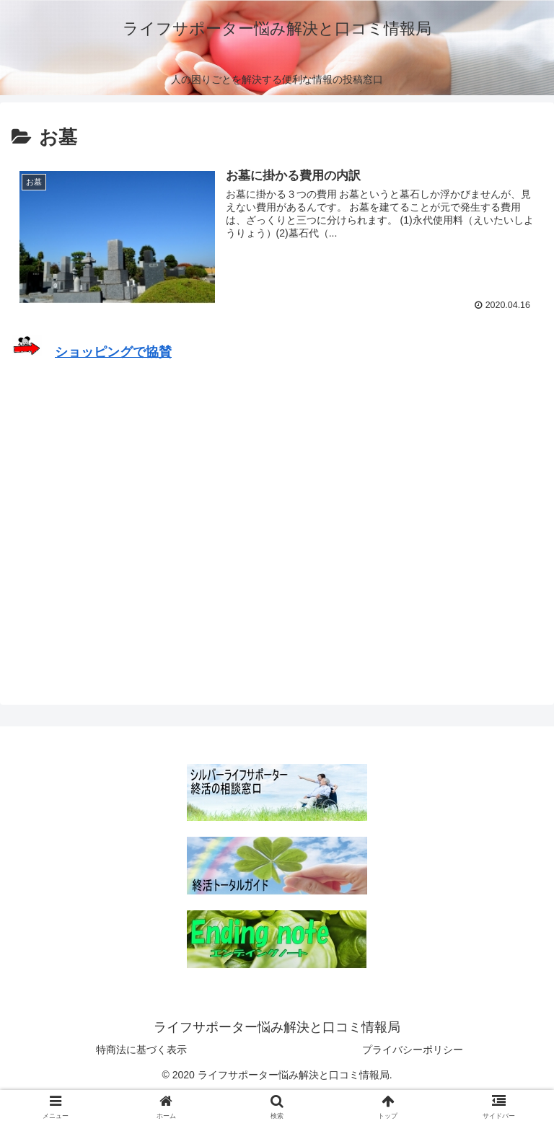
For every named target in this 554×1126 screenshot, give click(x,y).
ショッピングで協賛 (113, 352)
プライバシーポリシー (412, 1049)
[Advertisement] (277, 511)
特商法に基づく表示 (141, 1049)
